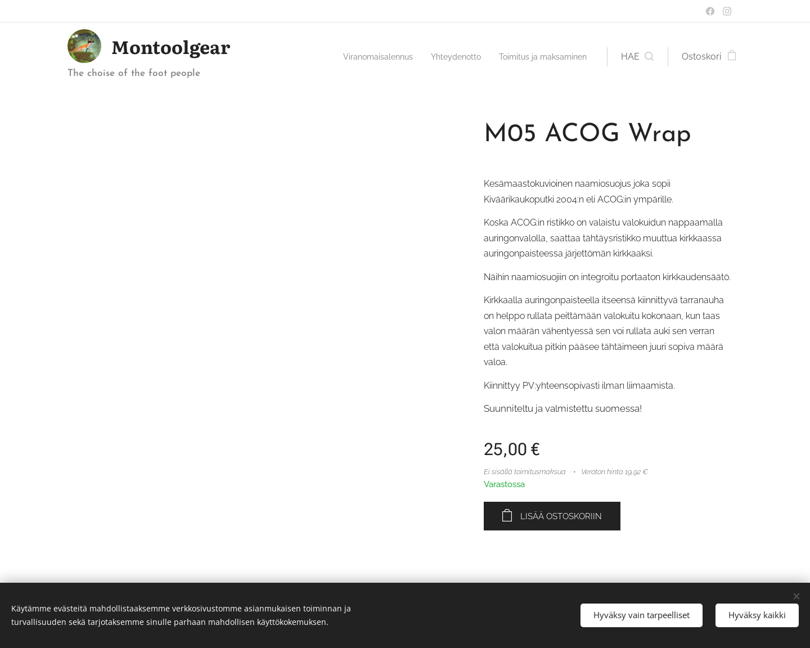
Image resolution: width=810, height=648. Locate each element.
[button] (637, 57)
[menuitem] (358, 57)
